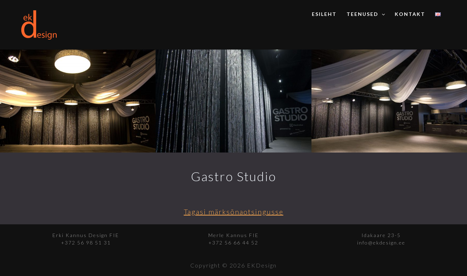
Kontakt (410, 14)
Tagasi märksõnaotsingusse (233, 211)
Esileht (324, 14)
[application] (381, 14)
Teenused (366, 14)
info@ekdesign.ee (381, 243)
